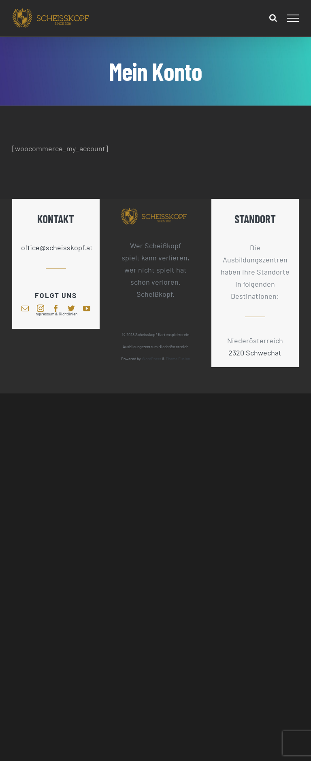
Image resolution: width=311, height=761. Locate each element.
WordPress (151, 358)
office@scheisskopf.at (56, 247)
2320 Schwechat (254, 352)
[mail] (25, 308)
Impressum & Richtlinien (55, 313)
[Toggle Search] (273, 18)
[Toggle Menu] (293, 18)
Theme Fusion (178, 358)
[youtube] (86, 308)
